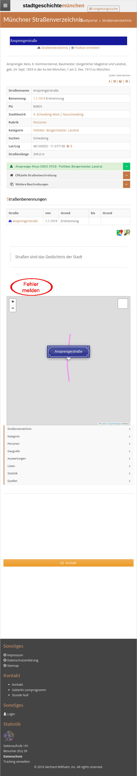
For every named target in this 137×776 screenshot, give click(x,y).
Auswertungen (17, 458)
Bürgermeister (56, 130)
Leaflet (102, 424)
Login (11, 714)
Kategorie (14, 436)
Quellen (12, 481)
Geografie (14, 451)
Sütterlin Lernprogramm (29, 690)
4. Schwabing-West (46, 114)
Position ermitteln (87, 48)
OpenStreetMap (114, 424)
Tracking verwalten (16, 761)
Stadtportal (88, 20)
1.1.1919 (39, 98)
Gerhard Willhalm (57, 767)
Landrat (74, 130)
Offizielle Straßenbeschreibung (33, 175)
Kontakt (68, 563)
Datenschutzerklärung (22, 660)
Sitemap (13, 666)
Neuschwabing (73, 114)
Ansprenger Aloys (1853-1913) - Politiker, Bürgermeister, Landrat (56, 166)
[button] (12, 302)
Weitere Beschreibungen (29, 184)
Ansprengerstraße (25, 221)
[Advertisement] (68, 529)
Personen (40, 122)
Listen (11, 466)
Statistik (12, 473)
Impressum (15, 655)
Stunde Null (20, 695)
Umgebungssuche (103, 9)
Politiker (39, 130)
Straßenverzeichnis (116, 20)
